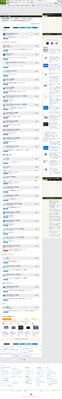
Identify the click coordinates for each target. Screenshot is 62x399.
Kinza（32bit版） (10, 79)
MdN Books (39, 380)
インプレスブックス (15, 381)
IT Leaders (3, 374)
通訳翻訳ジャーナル (40, 372)
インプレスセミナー (15, 374)
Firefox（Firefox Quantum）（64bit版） (16, 104)
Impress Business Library (16, 372)
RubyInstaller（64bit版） (12, 295)
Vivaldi (8, 45)
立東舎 (27, 374)
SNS (43, 5)
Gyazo (7, 158)
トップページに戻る (21, 359)
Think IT (3, 369)
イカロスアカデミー (40, 376)
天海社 (49, 369)
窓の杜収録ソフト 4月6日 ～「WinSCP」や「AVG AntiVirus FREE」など (11, 350)
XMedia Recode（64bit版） (13, 220)
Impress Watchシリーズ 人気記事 (52, 178)
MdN (37, 378)
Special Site (48, 34)
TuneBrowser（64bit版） (12, 195)
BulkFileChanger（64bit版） (13, 274)
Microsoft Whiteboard (12, 33)
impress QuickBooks (51, 372)
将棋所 (7, 307)
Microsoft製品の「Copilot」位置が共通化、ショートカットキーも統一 (55, 206)
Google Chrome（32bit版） (13, 129)
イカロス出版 (38, 367)
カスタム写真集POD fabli (53, 381)
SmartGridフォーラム (16, 369)
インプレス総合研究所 (5, 372)
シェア (17, 27)
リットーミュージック (30, 369)
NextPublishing (14, 383)
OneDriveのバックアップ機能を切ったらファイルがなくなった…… (55, 228)
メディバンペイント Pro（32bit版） (15, 228)
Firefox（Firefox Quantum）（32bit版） (16, 96)
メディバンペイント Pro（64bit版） (15, 237)
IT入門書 (26, 319)
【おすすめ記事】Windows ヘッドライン (53, 198)
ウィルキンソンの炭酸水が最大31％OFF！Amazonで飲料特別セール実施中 (55, 88)
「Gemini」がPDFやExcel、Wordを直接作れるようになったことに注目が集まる (54, 77)
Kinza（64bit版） (10, 87)
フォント (50, 5)
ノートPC (7, 319)
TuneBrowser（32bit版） (12, 187)
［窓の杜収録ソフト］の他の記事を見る (21, 355)
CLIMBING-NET (29, 380)
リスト (11, 27)
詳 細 (37, 46)
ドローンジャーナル (5, 376)
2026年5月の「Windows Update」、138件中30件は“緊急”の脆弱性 (54, 202)
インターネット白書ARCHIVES (7, 385)
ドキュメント (38, 5)
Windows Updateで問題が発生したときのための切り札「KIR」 (54, 220)
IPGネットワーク (50, 378)
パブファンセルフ (51, 376)
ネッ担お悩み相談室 (5, 378)
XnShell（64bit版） (11, 176)
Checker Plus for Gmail (12, 146)
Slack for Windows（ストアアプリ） (15, 62)
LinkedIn (35, 27)
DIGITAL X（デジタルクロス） (17, 376)
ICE (47, 367)
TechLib (38, 385)
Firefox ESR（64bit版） (12, 121)
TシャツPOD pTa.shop (52, 379)
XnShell (8, 166)
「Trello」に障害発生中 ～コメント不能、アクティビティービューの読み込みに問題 (55, 65)
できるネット (4, 383)
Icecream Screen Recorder (13, 245)
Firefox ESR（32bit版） (12, 112)
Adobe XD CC (9, 54)
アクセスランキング (50, 14)
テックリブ (38, 383)
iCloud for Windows (11, 70)
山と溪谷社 (27, 376)
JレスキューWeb (40, 374)
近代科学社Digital (29, 383)
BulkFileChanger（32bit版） (13, 266)
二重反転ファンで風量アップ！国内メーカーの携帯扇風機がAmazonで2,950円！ (55, 100)
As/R (7, 257)
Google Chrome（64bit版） (13, 138)
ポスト (7, 27)
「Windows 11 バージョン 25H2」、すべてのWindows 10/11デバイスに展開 (54, 108)
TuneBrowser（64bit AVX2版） (14, 203)
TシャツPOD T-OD (29, 372)
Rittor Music (27, 367)
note (29, 27)
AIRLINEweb (39, 369)
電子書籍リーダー (35, 319)
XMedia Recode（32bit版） (13, 212)
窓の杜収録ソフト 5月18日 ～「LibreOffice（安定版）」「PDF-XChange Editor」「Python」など (50, 135)
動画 (46, 5)
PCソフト (16, 319)
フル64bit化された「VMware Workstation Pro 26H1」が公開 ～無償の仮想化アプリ (54, 116)
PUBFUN (48, 374)
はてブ (23, 27)
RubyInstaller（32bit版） (12, 286)
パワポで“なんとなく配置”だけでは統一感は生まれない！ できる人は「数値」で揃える (55, 143)
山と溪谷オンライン (29, 378)
